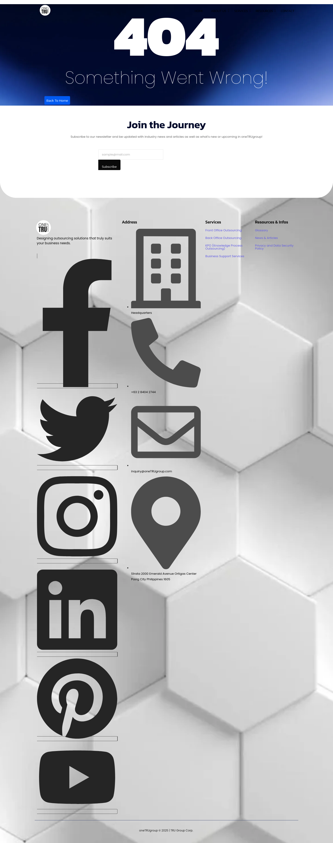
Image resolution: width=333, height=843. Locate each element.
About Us (219, 11)
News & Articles (266, 238)
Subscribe (109, 166)
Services (242, 11)
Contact (287, 11)
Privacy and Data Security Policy (274, 247)
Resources (265, 11)
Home (199, 11)
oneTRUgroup (148, 830)
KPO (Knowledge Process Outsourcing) (224, 247)
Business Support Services (224, 256)
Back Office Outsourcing (223, 238)
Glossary (261, 230)
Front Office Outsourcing (223, 230)
